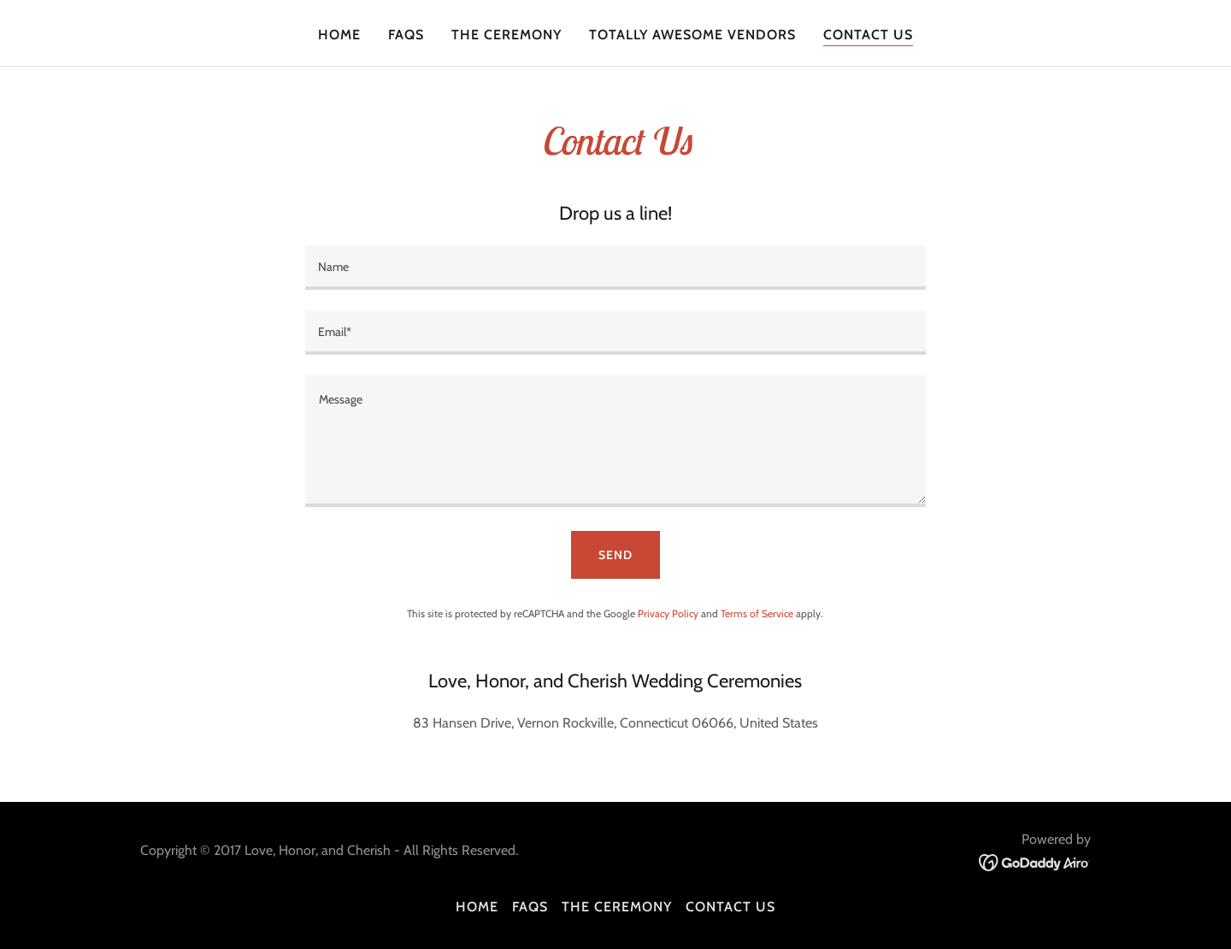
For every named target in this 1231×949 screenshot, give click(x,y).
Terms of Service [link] (757, 613)
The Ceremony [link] (506, 35)
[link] (1035, 861)
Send (615, 555)
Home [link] (339, 35)
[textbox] (615, 267)
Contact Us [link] (868, 35)
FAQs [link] (406, 35)
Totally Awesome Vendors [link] (692, 35)
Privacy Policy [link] (668, 613)
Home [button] (477, 907)
